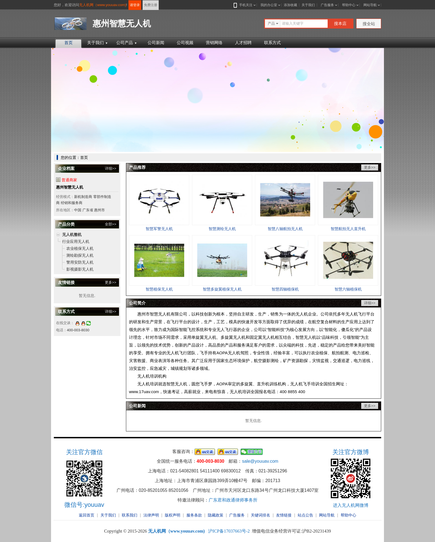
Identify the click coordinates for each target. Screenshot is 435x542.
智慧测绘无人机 (222, 229)
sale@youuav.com (260, 461)
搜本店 (340, 23)
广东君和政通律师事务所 (233, 500)
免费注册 (150, 5)
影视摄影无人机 (79, 269)
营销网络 (214, 42)
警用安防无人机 (79, 262)
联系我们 (129, 515)
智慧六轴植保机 (348, 289)
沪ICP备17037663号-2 (229, 531)
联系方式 (272, 42)
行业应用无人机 (75, 241)
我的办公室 (269, 5)
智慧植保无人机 (159, 289)
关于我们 (308, 5)
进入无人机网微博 (350, 505)
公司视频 (185, 42)
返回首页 (86, 515)
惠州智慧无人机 (69, 187)
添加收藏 (290, 5)
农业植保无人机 (79, 248)
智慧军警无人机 (159, 229)
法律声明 (151, 515)
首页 (68, 42)
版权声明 (172, 515)
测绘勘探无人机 (79, 255)
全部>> (110, 224)
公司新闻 (156, 42)
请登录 (135, 5)
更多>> (110, 282)
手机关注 (244, 5)
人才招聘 (243, 42)
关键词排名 (260, 515)
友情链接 (284, 515)
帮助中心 (348, 5)
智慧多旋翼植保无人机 (222, 289)
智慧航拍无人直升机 (348, 229)
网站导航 (370, 5)
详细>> (110, 168)
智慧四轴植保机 (285, 289)
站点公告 (305, 515)
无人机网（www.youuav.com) (102, 5)
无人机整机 (72, 234)
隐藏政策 (215, 515)
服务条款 (194, 515)
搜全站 (369, 23)
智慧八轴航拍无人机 (285, 229)
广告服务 (327, 5)
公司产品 (126, 42)
